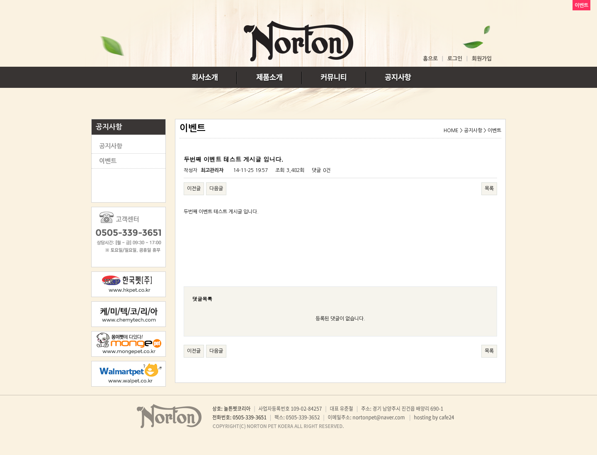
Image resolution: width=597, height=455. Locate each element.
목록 (489, 188)
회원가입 (482, 58)
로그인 (454, 58)
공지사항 (110, 146)
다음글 (216, 188)
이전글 (194, 188)
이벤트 (107, 161)
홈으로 (430, 58)
